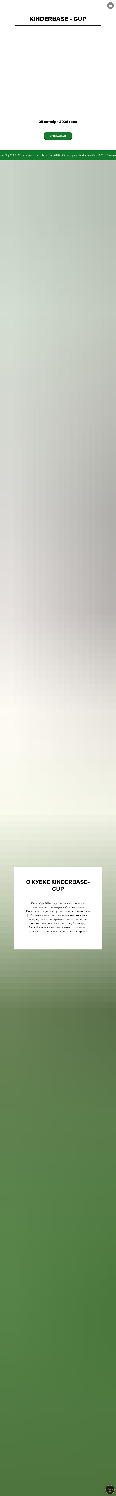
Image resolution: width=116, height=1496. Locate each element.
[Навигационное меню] (110, 6)
